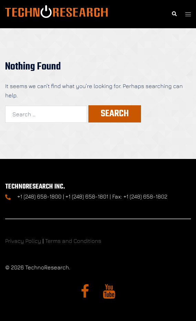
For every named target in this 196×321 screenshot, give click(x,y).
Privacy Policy (23, 241)
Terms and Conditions (73, 241)
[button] (174, 14)
